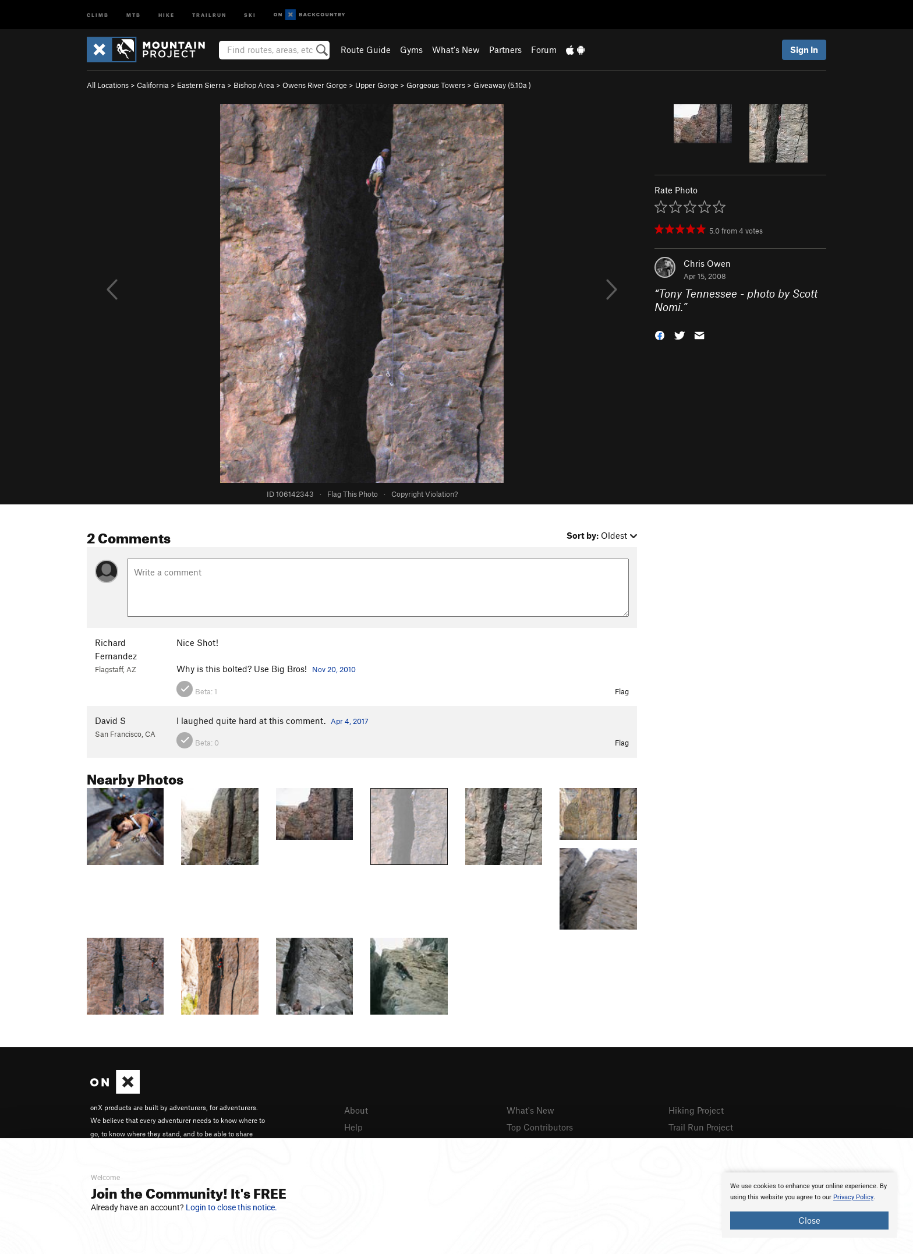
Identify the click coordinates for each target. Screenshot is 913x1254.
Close (809, 1220)
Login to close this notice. (231, 1207)
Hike (166, 14)
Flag (622, 691)
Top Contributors (540, 1127)
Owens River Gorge (314, 85)
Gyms (411, 49)
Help (353, 1127)
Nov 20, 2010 (334, 669)
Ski (250, 14)
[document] (809, 1205)
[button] (659, 334)
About (356, 1110)
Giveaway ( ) (502, 85)
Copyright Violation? (424, 494)
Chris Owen (707, 263)
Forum (544, 49)
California (153, 85)
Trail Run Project (700, 1127)
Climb (98, 14)
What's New (456, 49)
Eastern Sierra (201, 85)
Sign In (804, 49)
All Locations (108, 85)
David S (110, 720)
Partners (505, 49)
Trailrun (209, 14)
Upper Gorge (376, 85)
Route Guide (366, 49)
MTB (133, 14)
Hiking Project (696, 1110)
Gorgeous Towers (435, 85)
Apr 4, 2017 (350, 721)
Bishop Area (253, 85)
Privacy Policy (853, 1197)
